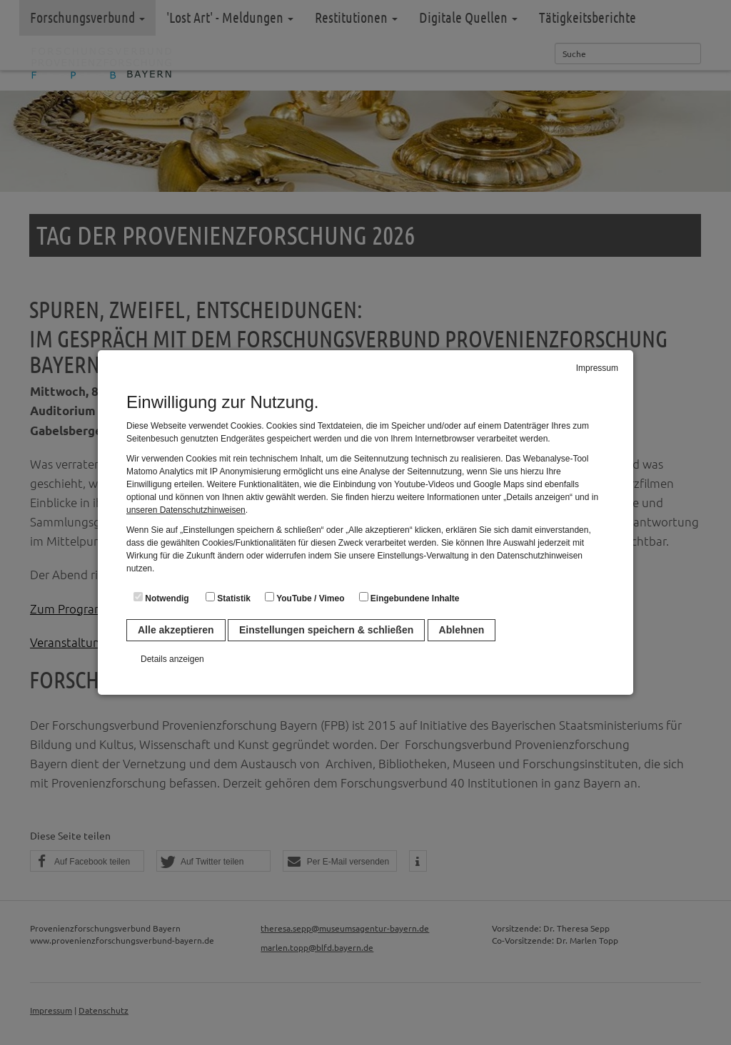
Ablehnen (462, 630)
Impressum (597, 368)
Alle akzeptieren (176, 630)
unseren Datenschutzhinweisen (186, 510)
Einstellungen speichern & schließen (326, 630)
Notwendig (161, 597)
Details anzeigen (172, 659)
